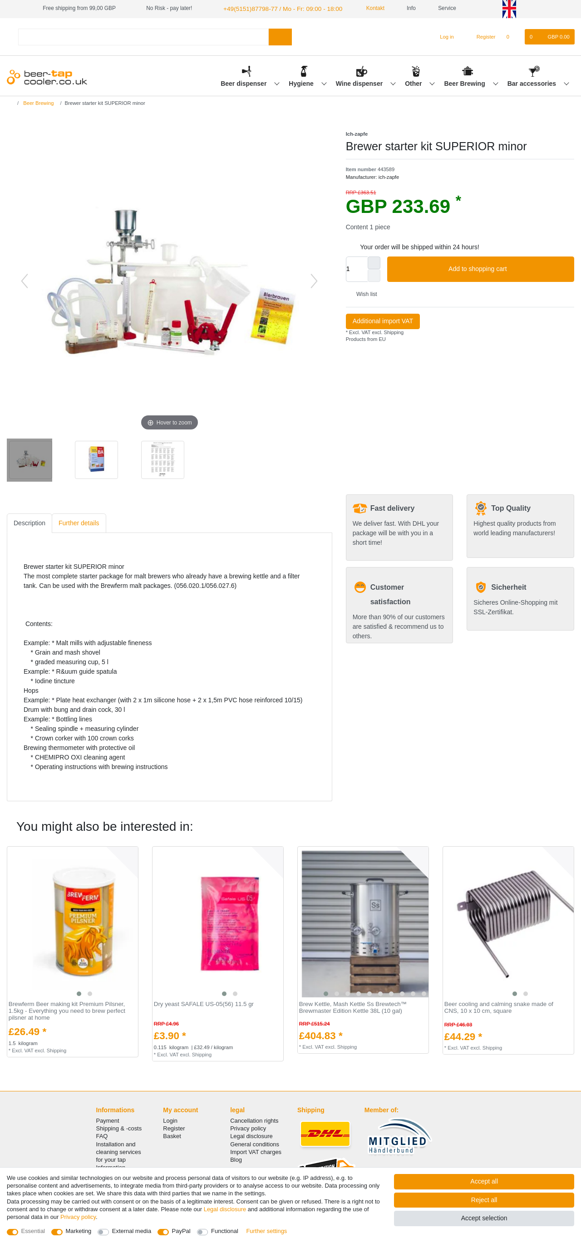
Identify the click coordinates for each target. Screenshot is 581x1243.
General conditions (254, 1142)
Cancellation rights (254, 1119)
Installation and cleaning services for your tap (118, 1150)
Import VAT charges (255, 1150)
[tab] (29, 522)
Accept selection (484, 1218)
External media (131, 1231)
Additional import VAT (383, 320)
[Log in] (442, 36)
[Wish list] (513, 36)
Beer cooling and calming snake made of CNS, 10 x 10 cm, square (498, 1006)
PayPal (181, 1231)
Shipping (393, 331)
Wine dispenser (360, 82)
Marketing (79, 1231)
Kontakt (361, 8)
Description (29, 522)
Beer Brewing (465, 82)
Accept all (484, 1181)
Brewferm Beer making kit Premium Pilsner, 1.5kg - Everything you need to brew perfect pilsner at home (67, 1010)
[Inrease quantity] (374, 261)
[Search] (280, 35)
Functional (224, 1231)
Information (111, 1166)
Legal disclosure (251, 1135)
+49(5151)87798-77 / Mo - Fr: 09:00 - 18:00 (274, 8)
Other (414, 82)
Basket (172, 1135)
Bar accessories (532, 82)
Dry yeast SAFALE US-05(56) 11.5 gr (204, 1003)
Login (170, 1119)
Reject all (484, 1200)
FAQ (102, 1135)
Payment (107, 1119)
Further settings (266, 1231)
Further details (79, 522)
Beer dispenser (244, 82)
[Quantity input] (357, 268)
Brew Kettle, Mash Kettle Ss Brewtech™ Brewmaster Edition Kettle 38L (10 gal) (353, 1006)
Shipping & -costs (119, 1127)
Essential (33, 1231)
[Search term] (143, 35)
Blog (236, 1158)
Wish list (363, 293)
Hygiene (302, 82)
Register (174, 1127)
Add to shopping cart (507, 268)
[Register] (481, 36)
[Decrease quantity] (374, 274)
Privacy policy (248, 1127)
